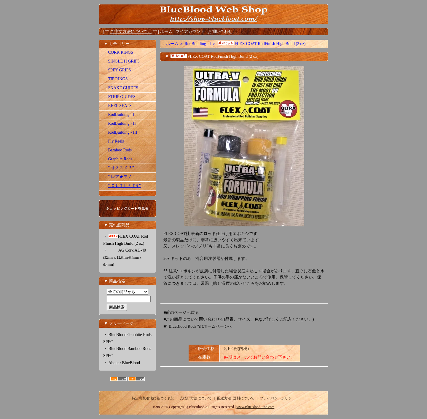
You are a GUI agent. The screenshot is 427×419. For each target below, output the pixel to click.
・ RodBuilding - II (119, 123)
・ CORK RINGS (118, 52)
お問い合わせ (221, 31)
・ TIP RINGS (115, 79)
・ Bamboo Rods (117, 150)
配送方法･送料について (235, 398)
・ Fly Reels (113, 141)
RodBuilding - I (198, 43)
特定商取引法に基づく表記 (153, 398)
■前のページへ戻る (181, 312)
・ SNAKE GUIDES (120, 88)
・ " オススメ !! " (118, 168)
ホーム (166, 31)
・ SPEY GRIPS (117, 70)
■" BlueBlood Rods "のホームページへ (197, 326)
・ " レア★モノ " (118, 177)
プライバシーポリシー (277, 398)
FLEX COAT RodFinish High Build (261, 43)
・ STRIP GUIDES (119, 97)
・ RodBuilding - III (120, 132)
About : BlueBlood (124, 363)
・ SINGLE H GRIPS (121, 61)
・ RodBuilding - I (118, 114)
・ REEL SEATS (117, 105)
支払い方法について (196, 398)
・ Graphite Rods (117, 159)
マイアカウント (191, 31)
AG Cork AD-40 (124, 257)
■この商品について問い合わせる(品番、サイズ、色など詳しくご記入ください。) (238, 319)
